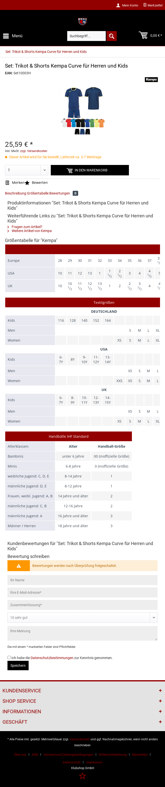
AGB (35, 754)
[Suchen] (111, 36)
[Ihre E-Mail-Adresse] (82, 592)
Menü (12, 35)
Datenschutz (72, 762)
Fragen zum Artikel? (24, 227)
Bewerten (36, 182)
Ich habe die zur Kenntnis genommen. (62, 658)
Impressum (94, 762)
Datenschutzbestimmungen (52, 658)
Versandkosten (80, 739)
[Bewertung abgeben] (82, 617)
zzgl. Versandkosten (33, 151)
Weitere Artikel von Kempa (29, 231)
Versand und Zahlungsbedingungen (68, 754)
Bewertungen (63, 193)
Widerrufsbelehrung (113, 754)
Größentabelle (38, 193)
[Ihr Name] (82, 580)
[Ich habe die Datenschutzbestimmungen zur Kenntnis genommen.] (9, 657)
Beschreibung (15, 193)
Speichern (18, 666)
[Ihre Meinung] (82, 633)
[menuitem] (153, 5)
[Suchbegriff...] (92, 36)
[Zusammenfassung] (82, 605)
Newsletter (140, 754)
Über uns (20, 754)
